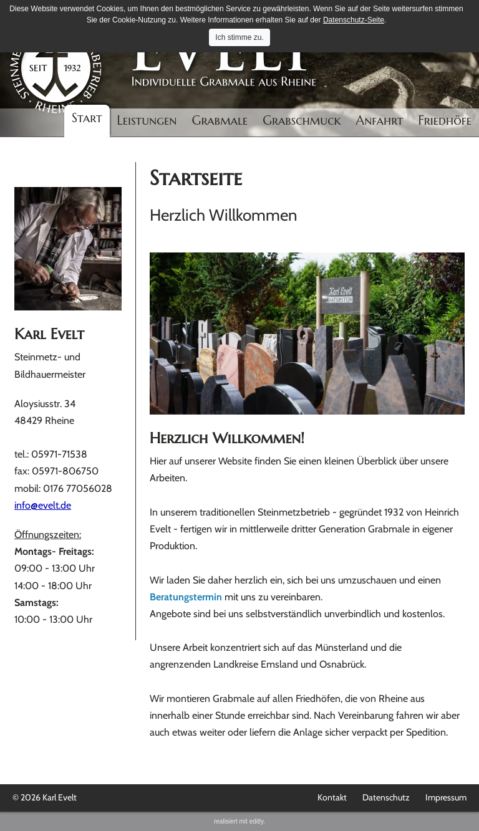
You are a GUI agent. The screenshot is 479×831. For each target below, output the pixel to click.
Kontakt (332, 797)
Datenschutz (386, 797)
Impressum (446, 797)
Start (87, 118)
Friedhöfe (445, 120)
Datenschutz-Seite (353, 20)
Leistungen (147, 120)
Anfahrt (380, 120)
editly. (257, 821)
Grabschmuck (302, 120)
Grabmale (220, 120)
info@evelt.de (42, 505)
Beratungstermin (186, 597)
